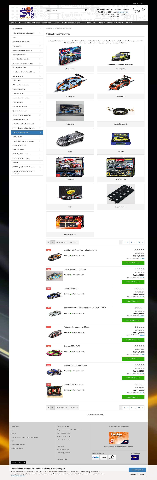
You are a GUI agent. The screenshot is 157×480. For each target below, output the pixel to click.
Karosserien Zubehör (19, 89)
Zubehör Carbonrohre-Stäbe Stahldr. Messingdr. (24, 172)
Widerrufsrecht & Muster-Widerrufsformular (24, 446)
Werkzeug (16, 162)
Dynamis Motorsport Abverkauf (111, 23)
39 (139, 251)
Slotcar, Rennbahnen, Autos (21, 132)
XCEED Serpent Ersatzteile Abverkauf (24, 167)
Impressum (14, 439)
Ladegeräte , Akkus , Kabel (21, 98)
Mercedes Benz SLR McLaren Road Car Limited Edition (85, 317)
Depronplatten (90, 23)
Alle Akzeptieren (137, 470)
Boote (57, 23)
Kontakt (13, 442)
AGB (12, 450)
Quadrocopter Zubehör (19, 111)
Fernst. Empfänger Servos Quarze (23, 63)
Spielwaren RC (17, 137)
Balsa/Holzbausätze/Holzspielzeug (38, 23)
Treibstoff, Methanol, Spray (21, 158)
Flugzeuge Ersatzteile (19, 67)
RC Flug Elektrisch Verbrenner (22, 115)
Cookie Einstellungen (17, 457)
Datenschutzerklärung (18, 476)
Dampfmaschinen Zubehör (71, 23)
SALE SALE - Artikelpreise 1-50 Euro (23, 124)
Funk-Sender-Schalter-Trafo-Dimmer (24, 72)
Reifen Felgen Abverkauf (20, 119)
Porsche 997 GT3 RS (72, 355)
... (134, 251)
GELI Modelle (17, 80)
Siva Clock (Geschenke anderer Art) (24, 128)
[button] (48, 251)
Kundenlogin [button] (138, 3)
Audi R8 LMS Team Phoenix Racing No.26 (80, 259)
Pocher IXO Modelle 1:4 (20, 106)
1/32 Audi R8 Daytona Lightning (76, 336)
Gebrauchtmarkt (18, 76)
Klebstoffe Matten (18, 93)
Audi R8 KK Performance (73, 394)
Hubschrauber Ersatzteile (20, 85)
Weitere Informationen (137, 474)
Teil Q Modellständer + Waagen (22, 154)
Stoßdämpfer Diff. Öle (19, 145)
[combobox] (61, 251)
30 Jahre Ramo (16, 23)
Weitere (129, 23)
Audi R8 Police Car (71, 298)
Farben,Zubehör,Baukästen (21, 59)
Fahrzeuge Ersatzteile (19, 54)
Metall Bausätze (18, 102)
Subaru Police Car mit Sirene (75, 278)
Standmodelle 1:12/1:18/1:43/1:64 (23, 141)
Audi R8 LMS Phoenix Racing (75, 374)
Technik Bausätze (18, 150)
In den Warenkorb (133, 272)
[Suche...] (48, 10)
